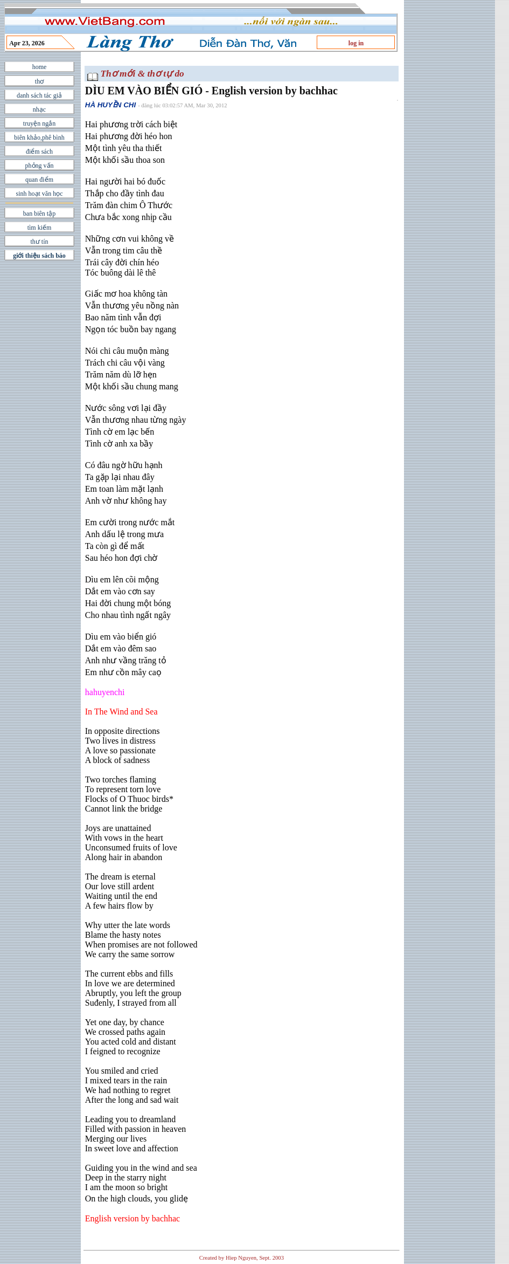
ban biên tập (39, 213)
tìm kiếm (39, 227)
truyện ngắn (39, 123)
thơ (39, 81)
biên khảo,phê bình (39, 137)
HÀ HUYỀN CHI (110, 105)
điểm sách (39, 151)
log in (356, 43)
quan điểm (39, 179)
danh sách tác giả (39, 95)
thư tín (39, 241)
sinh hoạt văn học (39, 193)
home (39, 67)
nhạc (39, 109)
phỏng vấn (39, 165)
